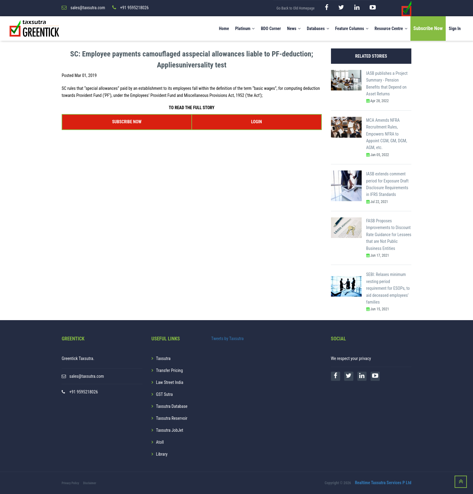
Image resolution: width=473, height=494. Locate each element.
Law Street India (169, 382)
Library (162, 454)
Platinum (245, 28)
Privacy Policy (70, 483)
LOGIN (256, 121)
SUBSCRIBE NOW (126, 121)
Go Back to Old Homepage (295, 8)
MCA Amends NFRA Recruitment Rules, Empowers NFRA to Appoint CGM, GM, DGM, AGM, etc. (386, 134)
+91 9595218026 (83, 391)
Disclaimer (89, 483)
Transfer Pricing (169, 370)
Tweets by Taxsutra (227, 338)
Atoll (160, 442)
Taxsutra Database (172, 406)
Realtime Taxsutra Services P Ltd (383, 482)
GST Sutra (164, 394)
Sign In (455, 28)
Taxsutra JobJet (169, 430)
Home (224, 28)
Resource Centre (391, 28)
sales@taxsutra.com (86, 376)
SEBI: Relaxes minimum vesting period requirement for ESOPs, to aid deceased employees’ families (388, 288)
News (294, 28)
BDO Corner (271, 28)
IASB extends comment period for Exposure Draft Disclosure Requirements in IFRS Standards (387, 184)
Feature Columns (351, 28)
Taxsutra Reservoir (171, 418)
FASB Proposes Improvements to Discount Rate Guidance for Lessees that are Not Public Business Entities (388, 234)
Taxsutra (163, 358)
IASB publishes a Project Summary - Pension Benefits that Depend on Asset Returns (387, 83)
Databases (318, 28)
